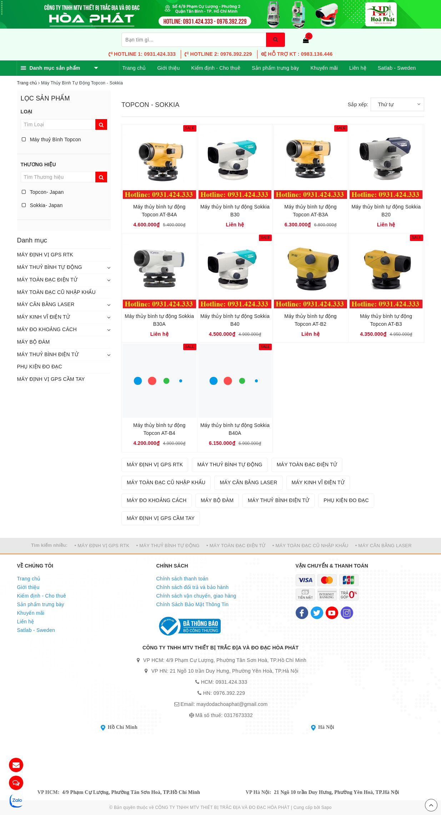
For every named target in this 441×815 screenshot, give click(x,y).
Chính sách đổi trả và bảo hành (192, 587)
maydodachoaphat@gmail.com (231, 704)
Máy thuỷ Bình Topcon (51, 139)
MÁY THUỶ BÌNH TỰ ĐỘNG (49, 267)
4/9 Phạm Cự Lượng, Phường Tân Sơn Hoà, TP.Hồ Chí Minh (131, 792)
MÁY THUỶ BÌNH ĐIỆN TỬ (48, 354)
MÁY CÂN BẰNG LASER (46, 304)
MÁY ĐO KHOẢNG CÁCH (47, 329)
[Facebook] (302, 613)
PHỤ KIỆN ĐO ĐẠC (39, 366)
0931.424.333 (231, 682)
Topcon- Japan (43, 192)
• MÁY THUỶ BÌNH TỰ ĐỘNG (168, 545)
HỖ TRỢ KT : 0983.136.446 (297, 54)
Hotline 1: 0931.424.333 (142, 54)
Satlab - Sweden (397, 68)
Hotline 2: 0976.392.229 (218, 54)
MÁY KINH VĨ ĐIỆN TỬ (43, 317)
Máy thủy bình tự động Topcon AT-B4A (159, 210)
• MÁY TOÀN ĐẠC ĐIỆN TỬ (236, 545)
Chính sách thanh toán (182, 578)
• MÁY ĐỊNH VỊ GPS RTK (102, 545)
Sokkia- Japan (42, 205)
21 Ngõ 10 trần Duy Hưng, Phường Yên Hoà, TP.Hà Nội (336, 792)
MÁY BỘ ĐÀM (33, 342)
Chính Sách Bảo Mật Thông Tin (192, 604)
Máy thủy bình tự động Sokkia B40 (235, 320)
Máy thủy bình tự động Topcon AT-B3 (386, 320)
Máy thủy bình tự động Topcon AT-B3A (310, 210)
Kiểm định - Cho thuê (216, 68)
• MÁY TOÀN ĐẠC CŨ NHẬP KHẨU (310, 545)
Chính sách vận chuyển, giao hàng (196, 596)
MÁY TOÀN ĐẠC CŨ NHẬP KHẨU (56, 292)
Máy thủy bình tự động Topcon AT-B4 (159, 429)
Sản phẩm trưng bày (275, 68)
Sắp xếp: (358, 104)
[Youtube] (332, 613)
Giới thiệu (168, 68)
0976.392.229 (229, 693)
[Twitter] (317, 613)
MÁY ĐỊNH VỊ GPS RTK (45, 254)
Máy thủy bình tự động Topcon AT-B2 (310, 320)
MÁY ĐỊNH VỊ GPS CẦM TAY (51, 379)
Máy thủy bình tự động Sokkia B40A (235, 429)
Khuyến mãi (324, 68)
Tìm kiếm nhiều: (49, 545)
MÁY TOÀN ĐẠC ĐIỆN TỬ (47, 280)
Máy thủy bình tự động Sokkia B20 (386, 210)
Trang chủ (134, 68)
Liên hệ (357, 68)
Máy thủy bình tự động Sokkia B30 (235, 210)
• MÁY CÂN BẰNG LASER (383, 545)
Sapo (326, 807)
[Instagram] (347, 613)
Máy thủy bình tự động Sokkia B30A (159, 320)
